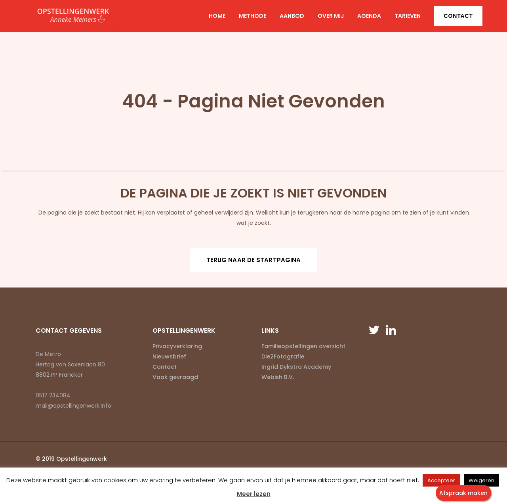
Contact (458, 16)
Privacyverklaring (177, 346)
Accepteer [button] (441, 480)
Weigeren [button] (481, 480)
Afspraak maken (463, 493)
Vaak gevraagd (175, 377)
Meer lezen (254, 494)
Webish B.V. (277, 377)
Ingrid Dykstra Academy (296, 367)
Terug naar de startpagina (253, 260)
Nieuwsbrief (169, 356)
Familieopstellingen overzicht (303, 346)
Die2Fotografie (282, 356)
